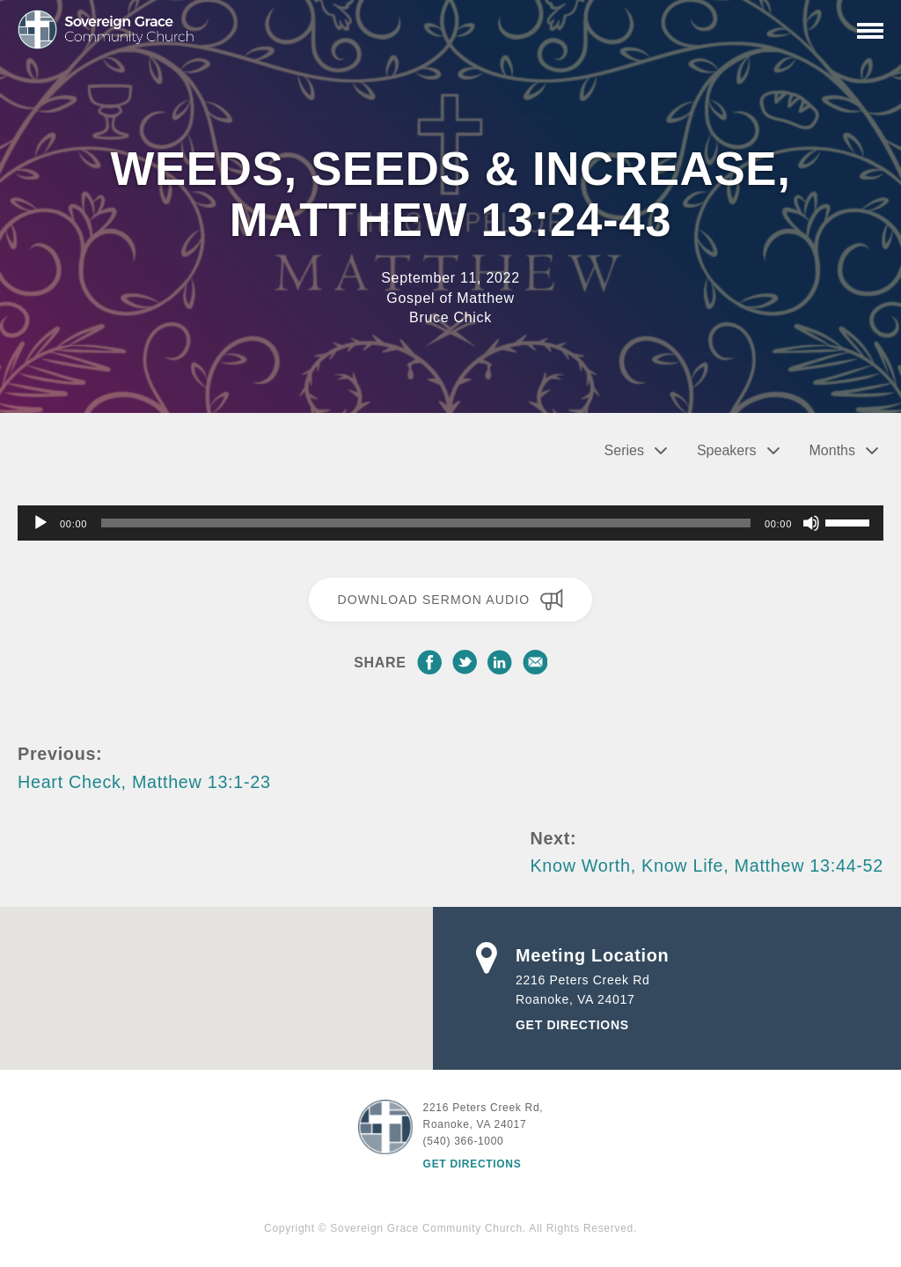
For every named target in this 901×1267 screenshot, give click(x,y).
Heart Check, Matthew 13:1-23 (144, 782)
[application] (450, 523)
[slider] (426, 523)
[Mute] (811, 523)
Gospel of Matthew (450, 298)
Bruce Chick (450, 317)
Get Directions (572, 1025)
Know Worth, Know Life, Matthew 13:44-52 (706, 865)
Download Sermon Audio (450, 599)
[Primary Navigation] (870, 31)
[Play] (40, 523)
